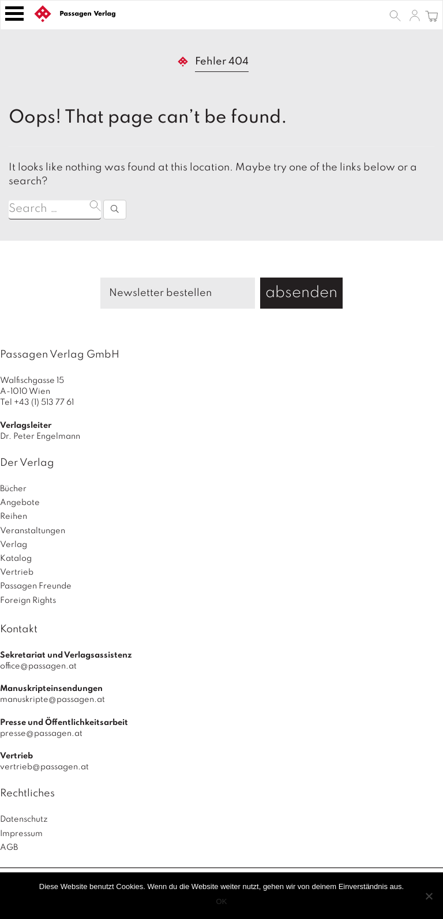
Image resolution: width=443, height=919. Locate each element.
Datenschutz (24, 819)
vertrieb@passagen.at (44, 767)
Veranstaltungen (32, 531)
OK (221, 901)
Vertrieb (16, 572)
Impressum (21, 834)
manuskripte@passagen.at (52, 700)
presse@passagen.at (41, 734)
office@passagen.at (38, 666)
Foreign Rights (28, 601)
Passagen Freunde (36, 586)
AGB (9, 848)
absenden (301, 293)
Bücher (13, 489)
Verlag (13, 545)
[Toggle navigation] (14, 13)
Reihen (13, 516)
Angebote (20, 503)
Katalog (16, 559)
